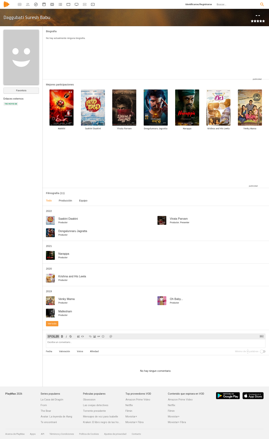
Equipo (83, 200)
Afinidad (94, 351)
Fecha (49, 351)
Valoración (64, 351)
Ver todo (52, 323)
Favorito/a (21, 90)
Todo (49, 200)
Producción (65, 200)
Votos (80, 351)
